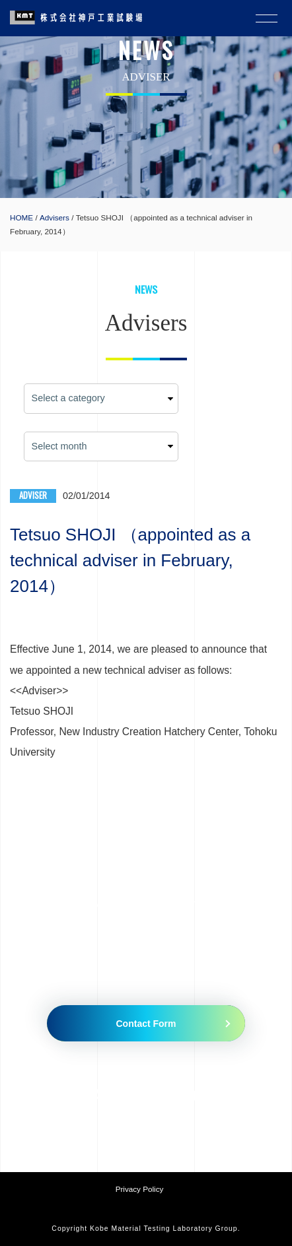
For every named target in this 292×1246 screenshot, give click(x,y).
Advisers (54, 217)
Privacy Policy (140, 1189)
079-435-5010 (108, 1095)
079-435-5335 (214, 1095)
